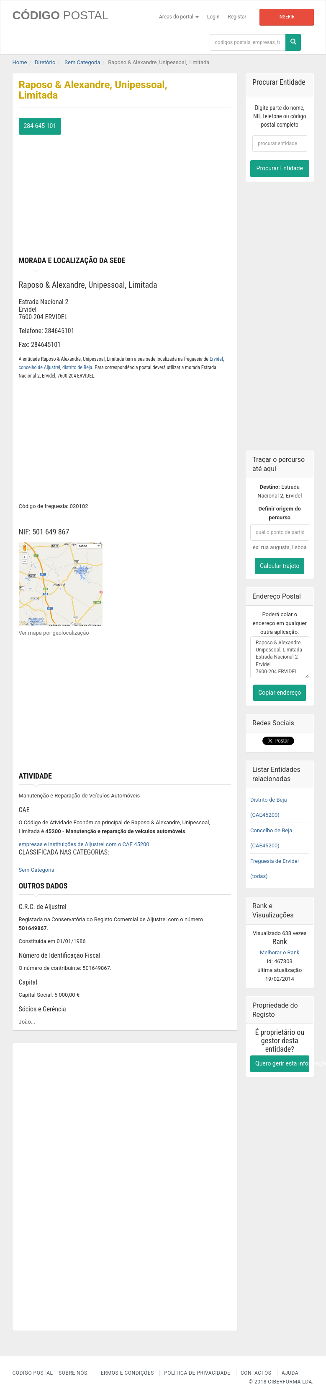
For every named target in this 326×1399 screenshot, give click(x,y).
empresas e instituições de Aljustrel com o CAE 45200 (84, 844)
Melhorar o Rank (279, 952)
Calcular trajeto (279, 566)
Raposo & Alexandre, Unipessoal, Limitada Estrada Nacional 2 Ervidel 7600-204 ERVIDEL (279, 657)
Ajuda (290, 1373)
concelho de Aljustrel (39, 367)
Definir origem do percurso (280, 513)
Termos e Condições (126, 1373)
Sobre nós (73, 1373)
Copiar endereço (279, 692)
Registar (237, 17)
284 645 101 (40, 125)
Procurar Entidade (280, 168)
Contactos (256, 1373)
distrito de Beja (77, 367)
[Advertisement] (125, 193)
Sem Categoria (36, 870)
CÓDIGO (61, 15)
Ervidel (216, 359)
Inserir (286, 17)
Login (213, 17)
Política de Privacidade (197, 1373)
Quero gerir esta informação (282, 1063)
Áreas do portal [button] (179, 17)
